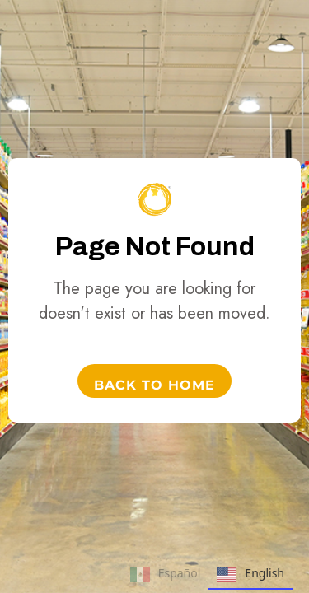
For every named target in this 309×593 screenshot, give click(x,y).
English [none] (250, 575)
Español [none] (165, 575)
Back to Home (154, 385)
